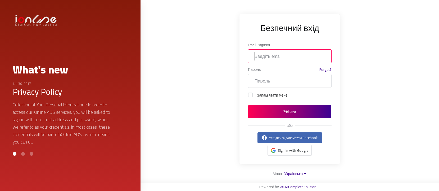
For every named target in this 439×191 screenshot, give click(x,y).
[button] (14, 154)
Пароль (254, 69)
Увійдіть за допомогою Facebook (293, 137)
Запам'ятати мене (268, 95)
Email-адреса (259, 45)
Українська (295, 173)
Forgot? (325, 69)
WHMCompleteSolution (298, 186)
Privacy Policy (37, 91)
